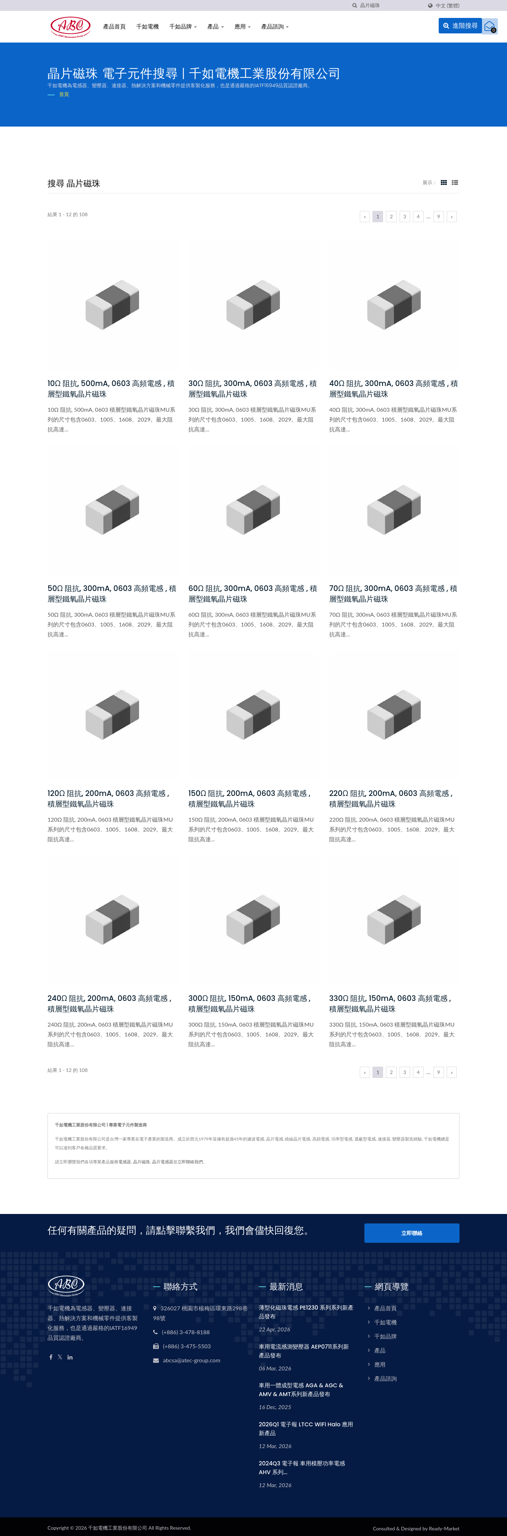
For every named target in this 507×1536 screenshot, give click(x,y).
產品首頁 (114, 27)
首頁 (64, 94)
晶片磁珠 (141, 1161)
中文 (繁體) (447, 5)
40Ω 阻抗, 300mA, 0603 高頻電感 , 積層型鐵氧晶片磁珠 (393, 388)
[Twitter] (60, 1354)
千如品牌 (183, 27)
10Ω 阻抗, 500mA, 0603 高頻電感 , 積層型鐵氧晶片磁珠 (111, 388)
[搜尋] (355, 5)
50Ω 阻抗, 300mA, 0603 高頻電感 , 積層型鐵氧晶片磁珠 (112, 593)
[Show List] (454, 182)
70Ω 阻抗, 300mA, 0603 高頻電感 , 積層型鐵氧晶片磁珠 (393, 593)
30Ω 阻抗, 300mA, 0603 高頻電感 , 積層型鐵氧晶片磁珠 (252, 388)
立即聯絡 (412, 1230)
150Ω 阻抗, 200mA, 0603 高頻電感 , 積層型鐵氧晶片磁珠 (249, 798)
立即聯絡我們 (190, 1161)
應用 (242, 27)
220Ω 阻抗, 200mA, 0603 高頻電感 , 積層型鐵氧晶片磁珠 (390, 798)
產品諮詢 (275, 27)
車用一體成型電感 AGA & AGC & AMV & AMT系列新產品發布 (301, 1386)
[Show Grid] (444, 182)
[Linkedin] (70, 1354)
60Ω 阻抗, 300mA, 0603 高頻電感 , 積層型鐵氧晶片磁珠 (252, 593)
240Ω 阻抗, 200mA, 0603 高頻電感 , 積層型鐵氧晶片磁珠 (109, 1003)
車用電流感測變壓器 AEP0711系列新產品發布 (304, 1347)
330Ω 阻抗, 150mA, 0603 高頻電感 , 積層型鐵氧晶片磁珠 (390, 1003)
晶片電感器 (162, 1161)
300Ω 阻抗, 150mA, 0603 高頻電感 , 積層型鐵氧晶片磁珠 (249, 1003)
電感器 (124, 1161)
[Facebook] (50, 1354)
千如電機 (147, 27)
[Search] (391, 5)
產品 (215, 27)
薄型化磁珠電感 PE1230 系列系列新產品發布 (306, 1308)
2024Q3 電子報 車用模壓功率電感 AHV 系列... (302, 1464)
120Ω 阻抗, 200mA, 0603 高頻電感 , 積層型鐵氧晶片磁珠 (108, 798)
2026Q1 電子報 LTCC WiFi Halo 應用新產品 (306, 1425)
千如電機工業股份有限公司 (117, 1525)
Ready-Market (444, 1525)
